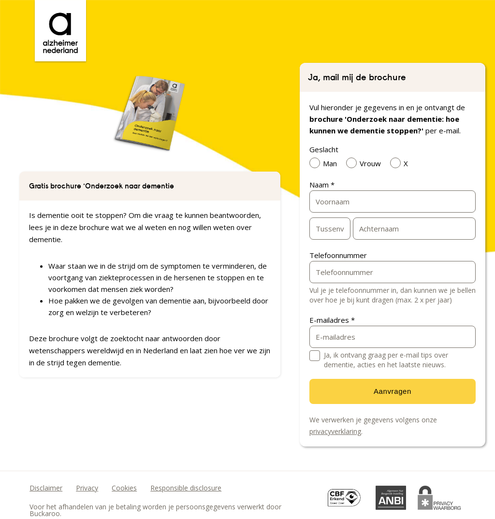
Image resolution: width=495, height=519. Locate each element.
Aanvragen (392, 391)
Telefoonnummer (338, 255)
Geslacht (323, 149)
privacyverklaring (335, 431)
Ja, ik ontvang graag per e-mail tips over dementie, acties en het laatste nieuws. (386, 359)
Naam (322, 184)
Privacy (87, 487)
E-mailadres (332, 320)
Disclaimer (45, 487)
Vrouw (366, 163)
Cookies (124, 487)
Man (325, 163)
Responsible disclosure (185, 487)
